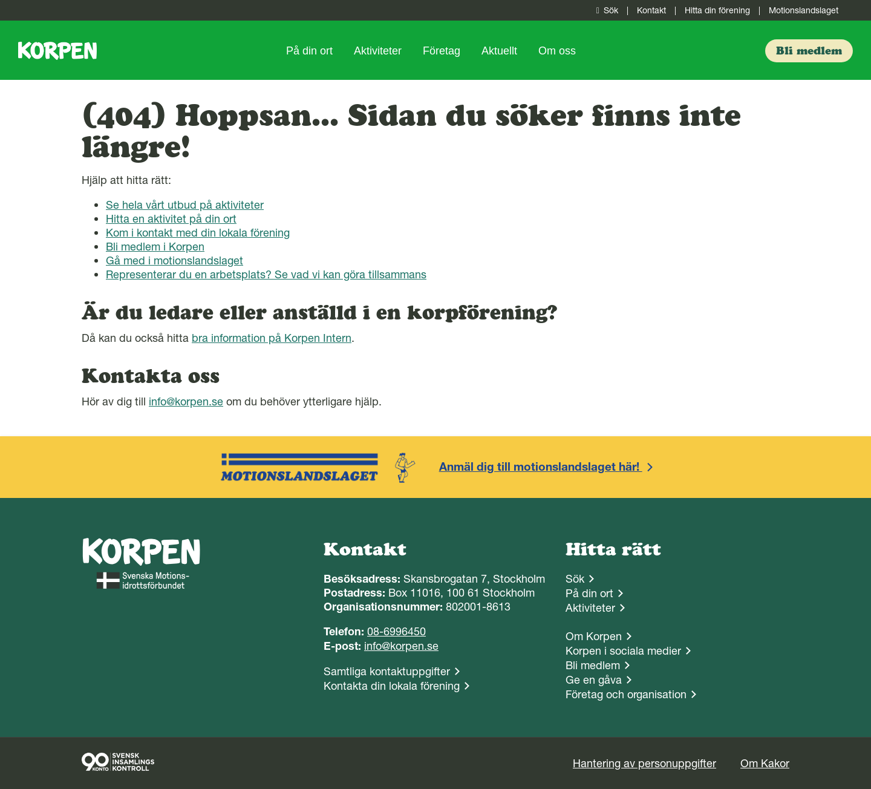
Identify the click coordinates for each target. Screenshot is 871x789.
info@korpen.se (186, 401)
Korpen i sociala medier (623, 651)
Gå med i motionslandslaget (174, 260)
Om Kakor (764, 763)
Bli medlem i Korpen (155, 247)
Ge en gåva (594, 680)
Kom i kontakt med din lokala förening (198, 233)
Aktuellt (499, 51)
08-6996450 (396, 631)
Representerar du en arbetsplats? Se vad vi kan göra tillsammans (266, 274)
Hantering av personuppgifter (644, 763)
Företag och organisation (626, 694)
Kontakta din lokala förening (392, 686)
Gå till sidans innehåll (0, 0)
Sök (605, 10)
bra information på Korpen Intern (271, 338)
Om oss (557, 51)
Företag (441, 51)
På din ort (309, 51)
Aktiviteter (378, 51)
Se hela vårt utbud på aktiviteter (185, 205)
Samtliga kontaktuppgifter (387, 671)
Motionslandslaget (803, 10)
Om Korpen (594, 636)
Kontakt (651, 10)
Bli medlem (593, 665)
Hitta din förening (717, 10)
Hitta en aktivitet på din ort (171, 219)
